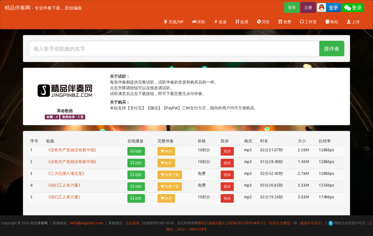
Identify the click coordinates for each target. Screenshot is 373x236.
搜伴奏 (331, 48)
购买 (166, 151)
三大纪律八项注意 (66, 173)
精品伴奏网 (43, 7)
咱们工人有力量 (64, 185)
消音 (263, 22)
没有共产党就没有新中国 (72, 150)
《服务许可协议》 (311, 223)
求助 (198, 22)
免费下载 (170, 175)
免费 (284, 22)
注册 (308, 7)
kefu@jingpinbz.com (86, 223)
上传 (353, 22)
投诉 (227, 151)
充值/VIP (174, 22)
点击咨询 (132, 223)
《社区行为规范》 (280, 223)
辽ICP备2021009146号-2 (244, 223)
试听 (136, 151)
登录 (292, 7)
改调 (241, 22)
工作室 (308, 22)
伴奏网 (42, 223)
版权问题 (215, 223)
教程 (331, 22)
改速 (220, 22)
